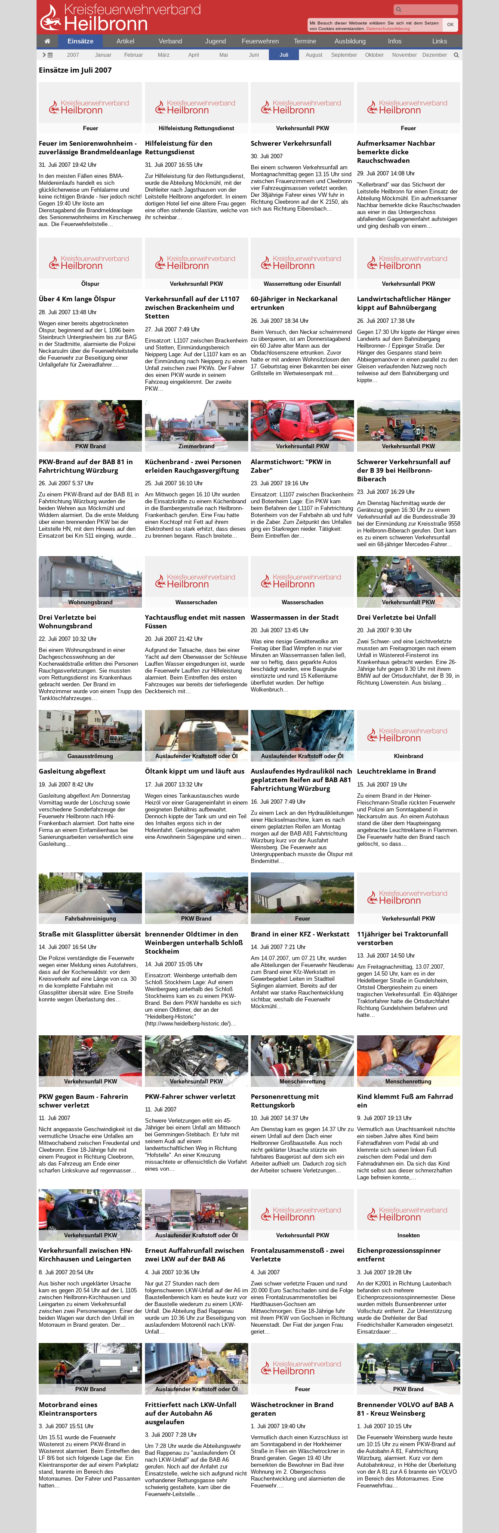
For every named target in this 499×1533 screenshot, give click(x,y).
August (314, 55)
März (163, 55)
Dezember (434, 55)
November (404, 55)
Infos (395, 41)
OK (450, 24)
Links (439, 41)
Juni (254, 55)
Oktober (374, 55)
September (344, 55)
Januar (103, 55)
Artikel (125, 41)
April (193, 55)
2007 (73, 55)
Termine (305, 41)
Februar (133, 55)
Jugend (215, 41)
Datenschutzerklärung (388, 28)
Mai (223, 55)
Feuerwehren (260, 41)
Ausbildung (350, 41)
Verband (170, 41)
